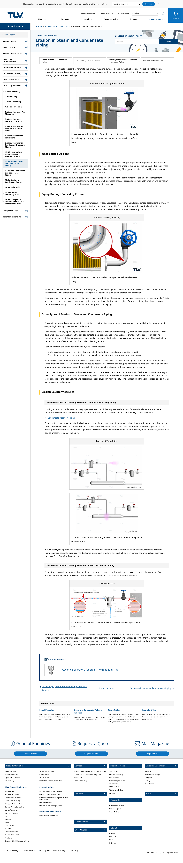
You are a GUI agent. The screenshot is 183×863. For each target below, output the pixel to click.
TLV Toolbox (113, 784)
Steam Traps (9, 791)
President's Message (152, 774)
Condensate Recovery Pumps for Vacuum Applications (53, 799)
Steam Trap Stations (12, 794)
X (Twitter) (113, 843)
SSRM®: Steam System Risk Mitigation (87, 774)
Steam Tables (114, 710)
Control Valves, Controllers (14, 807)
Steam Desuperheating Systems (50, 806)
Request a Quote (115, 809)
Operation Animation (12, 777)
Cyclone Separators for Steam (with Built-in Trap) (90, 669)
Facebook (112, 837)
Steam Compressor (46, 803)
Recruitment (149, 784)
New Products (44, 774)
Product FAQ (9, 781)
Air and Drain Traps (12, 835)
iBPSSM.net (78, 777)
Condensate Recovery (12, 798)
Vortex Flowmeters (11, 810)
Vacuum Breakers (11, 832)
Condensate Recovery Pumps (49, 794)
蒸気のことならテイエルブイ (15, 15)
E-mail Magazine (46, 710)
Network (148, 771)
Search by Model (11, 771)
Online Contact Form (116, 806)
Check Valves (9, 825)
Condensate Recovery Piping (61, 417)
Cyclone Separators (12, 813)
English (135, 13)
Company (148, 777)
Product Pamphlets (11, 774)
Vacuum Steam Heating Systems (50, 791)
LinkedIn (112, 834)
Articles (112, 793)
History (147, 781)
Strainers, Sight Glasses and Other (17, 841)
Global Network (114, 812)
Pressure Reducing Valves (14, 804)
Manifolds (8, 838)
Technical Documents (47, 771)
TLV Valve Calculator (116, 790)
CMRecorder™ (114, 787)
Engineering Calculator (117, 781)
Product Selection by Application (50, 781)
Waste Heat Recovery (12, 801)
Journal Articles (149, 710)
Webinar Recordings (116, 774)
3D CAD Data (44, 777)
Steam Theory (114, 771)
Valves (7, 822)
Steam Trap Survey (80, 781)
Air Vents (8, 829)
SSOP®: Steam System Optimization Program (90, 771)
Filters (7, 816)
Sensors (8, 819)
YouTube (112, 840)
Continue (148, 4)
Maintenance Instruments (48, 815)
